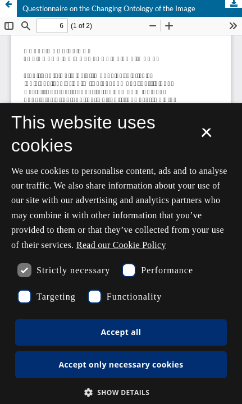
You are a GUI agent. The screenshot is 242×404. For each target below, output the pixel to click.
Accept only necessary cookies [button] (120, 364)
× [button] (206, 136)
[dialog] (121, 253)
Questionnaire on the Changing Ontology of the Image (108, 8)
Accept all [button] (121, 332)
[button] (121, 392)
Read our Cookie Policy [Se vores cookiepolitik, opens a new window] (121, 245)
